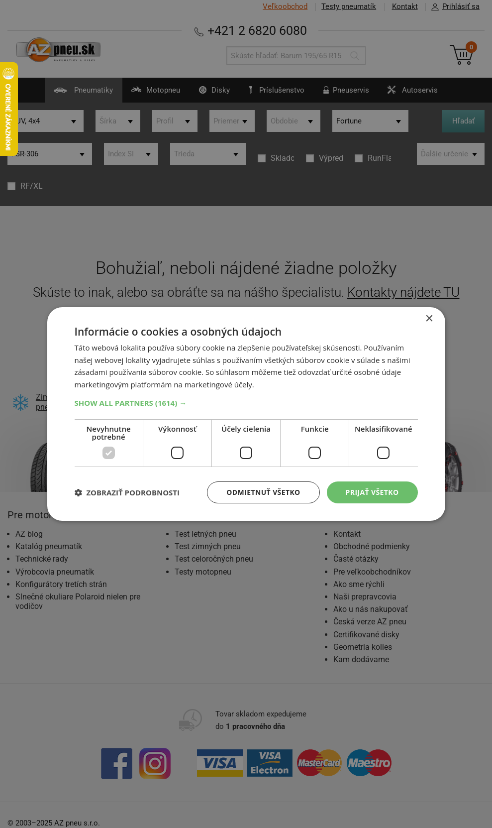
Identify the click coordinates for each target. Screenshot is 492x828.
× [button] (429, 318)
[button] (246, 402)
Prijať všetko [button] (371, 492)
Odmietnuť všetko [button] (263, 492)
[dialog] (246, 414)
